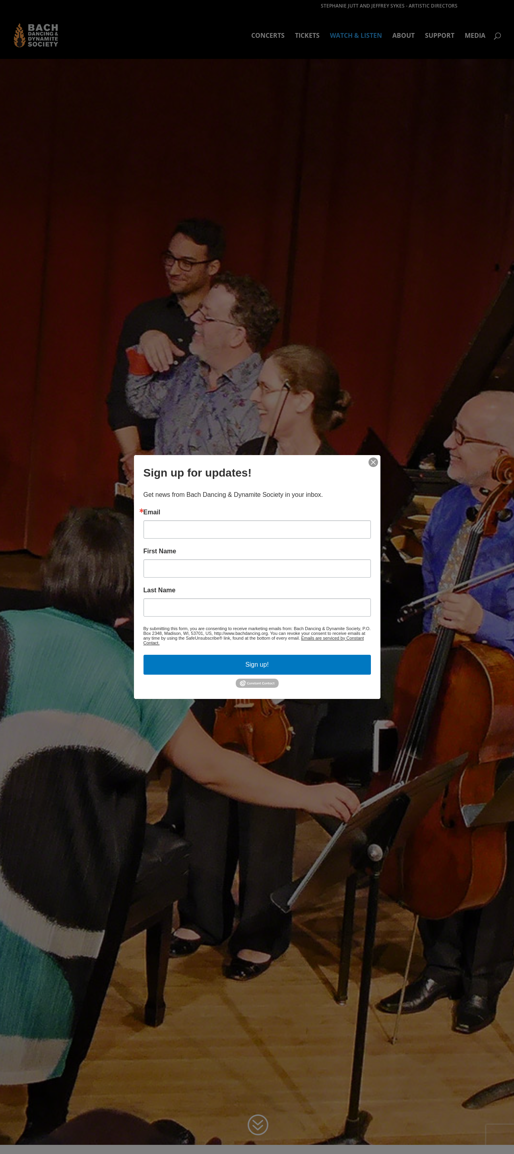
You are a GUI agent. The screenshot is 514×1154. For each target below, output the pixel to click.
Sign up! (257, 664)
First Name (160, 551)
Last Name (160, 590)
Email (152, 512)
